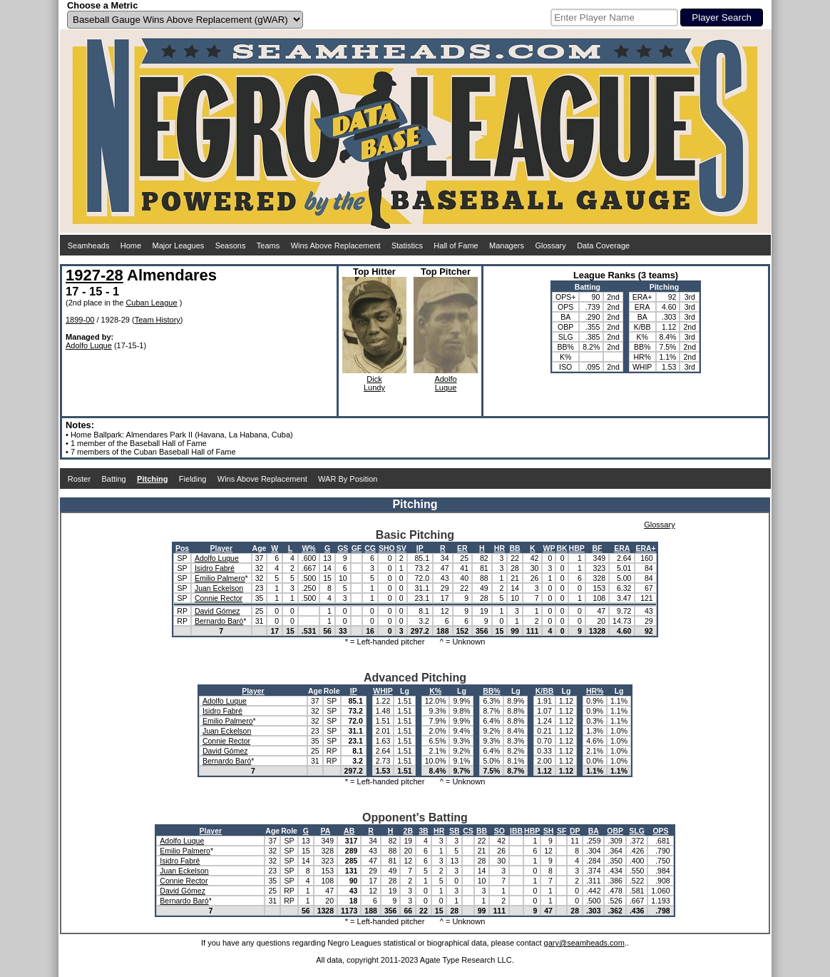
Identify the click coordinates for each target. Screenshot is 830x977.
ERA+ (645, 548)
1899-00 (80, 319)
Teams (268, 245)
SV (401, 548)
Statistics (407, 245)
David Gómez (217, 611)
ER (462, 548)
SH (548, 830)
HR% (595, 691)
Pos (182, 548)
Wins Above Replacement (336, 245)
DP (575, 830)
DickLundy (374, 383)
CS (468, 830)
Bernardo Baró (219, 621)
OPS (660, 830)
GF (357, 548)
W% (308, 548)
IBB (516, 830)
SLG (637, 830)
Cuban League (151, 302)
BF (597, 548)
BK (561, 548)
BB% (492, 691)
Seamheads (89, 245)
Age (259, 548)
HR (499, 548)
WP (549, 548)
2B (408, 830)
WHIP (382, 691)
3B (423, 830)
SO (499, 830)
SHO (387, 548)
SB (454, 830)
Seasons (230, 245)
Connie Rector (218, 598)
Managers (506, 245)
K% (435, 691)
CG (370, 548)
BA (593, 830)
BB (515, 548)
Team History (157, 319)
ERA (622, 548)
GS (342, 548)
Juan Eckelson (219, 588)
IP (420, 548)
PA (325, 830)
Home (131, 245)
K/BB (545, 691)
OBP (615, 830)
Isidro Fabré (215, 568)
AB (349, 830)
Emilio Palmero (220, 578)
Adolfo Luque (89, 345)
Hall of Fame (456, 245)
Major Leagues (179, 245)
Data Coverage (603, 245)
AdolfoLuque (445, 383)
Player (221, 548)
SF (561, 830)
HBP (577, 548)
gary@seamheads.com (584, 942)
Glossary (550, 245)
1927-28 (94, 275)
